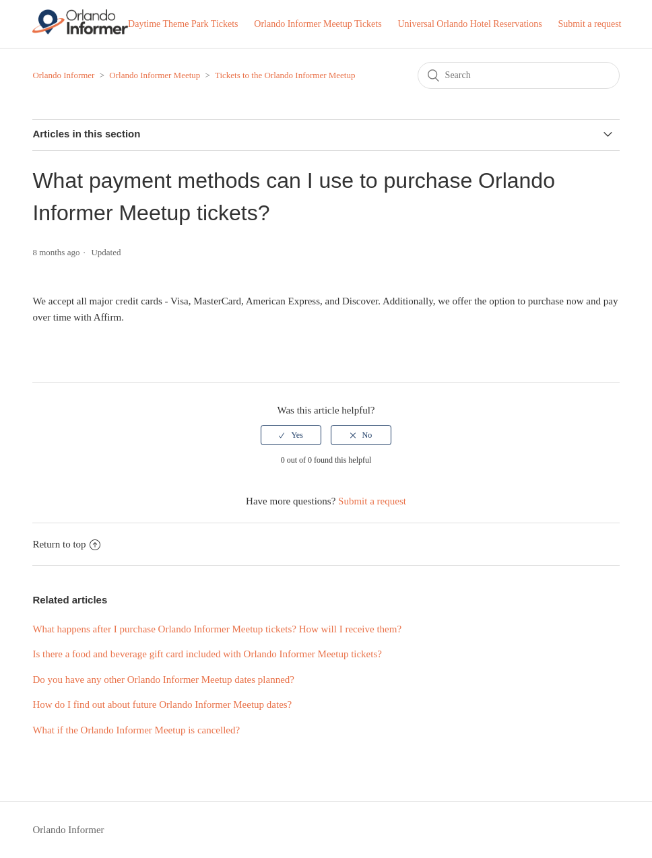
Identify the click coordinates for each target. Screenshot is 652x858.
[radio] (291, 435)
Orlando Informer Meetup (154, 75)
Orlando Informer (63, 75)
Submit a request (589, 24)
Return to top (66, 544)
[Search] (519, 75)
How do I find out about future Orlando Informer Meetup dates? (162, 704)
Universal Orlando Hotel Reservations (469, 24)
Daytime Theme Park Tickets (183, 24)
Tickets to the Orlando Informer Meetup (285, 75)
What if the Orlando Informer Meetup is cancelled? (136, 730)
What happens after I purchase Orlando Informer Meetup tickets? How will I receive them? (216, 629)
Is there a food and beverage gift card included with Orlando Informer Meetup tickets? (207, 654)
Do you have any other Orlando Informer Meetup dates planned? (163, 679)
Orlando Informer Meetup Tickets (317, 24)
